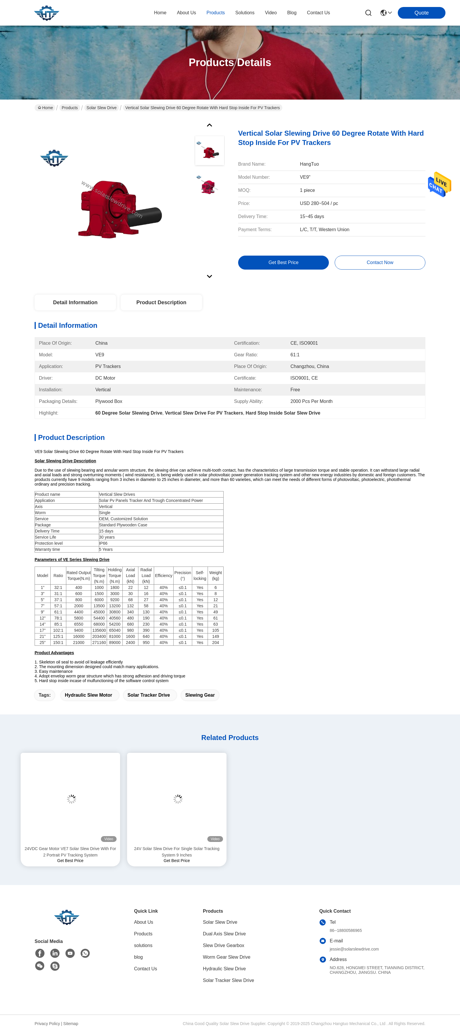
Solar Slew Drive (102, 107)
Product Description (161, 302)
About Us (143, 922)
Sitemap (70, 1023)
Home (160, 12)
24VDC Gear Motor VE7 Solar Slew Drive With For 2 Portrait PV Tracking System (70, 851)
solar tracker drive (149, 695)
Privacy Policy (47, 1023)
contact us (318, 12)
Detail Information (75, 302)
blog (292, 12)
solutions (244, 12)
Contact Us (145, 968)
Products (70, 107)
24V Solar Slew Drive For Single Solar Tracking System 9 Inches (176, 851)
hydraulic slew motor (88, 695)
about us (186, 12)
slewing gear (200, 695)
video (271, 12)
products (215, 12)
